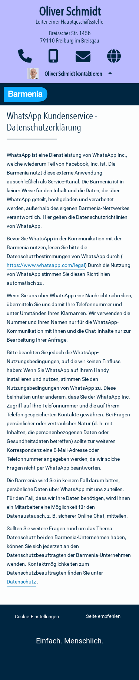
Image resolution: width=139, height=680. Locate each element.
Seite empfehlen (103, 616)
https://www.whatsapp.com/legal (46, 265)
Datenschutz (21, 582)
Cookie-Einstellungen (37, 616)
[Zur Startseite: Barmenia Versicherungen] (29, 95)
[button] (69, 74)
